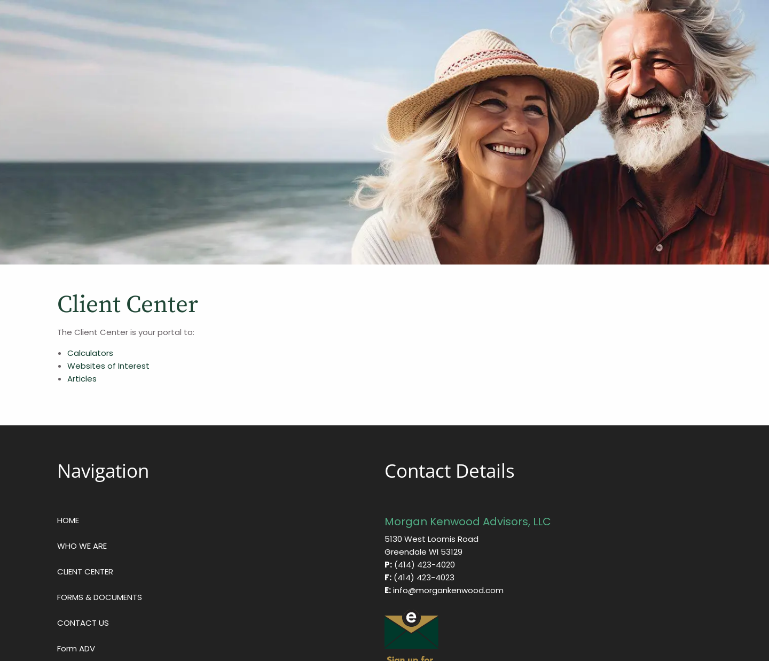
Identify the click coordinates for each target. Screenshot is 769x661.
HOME (68, 520)
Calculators (90, 353)
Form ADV (76, 648)
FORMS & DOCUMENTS (99, 597)
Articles (82, 378)
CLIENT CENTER (85, 571)
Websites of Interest (109, 365)
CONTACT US (83, 622)
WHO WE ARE (82, 545)
